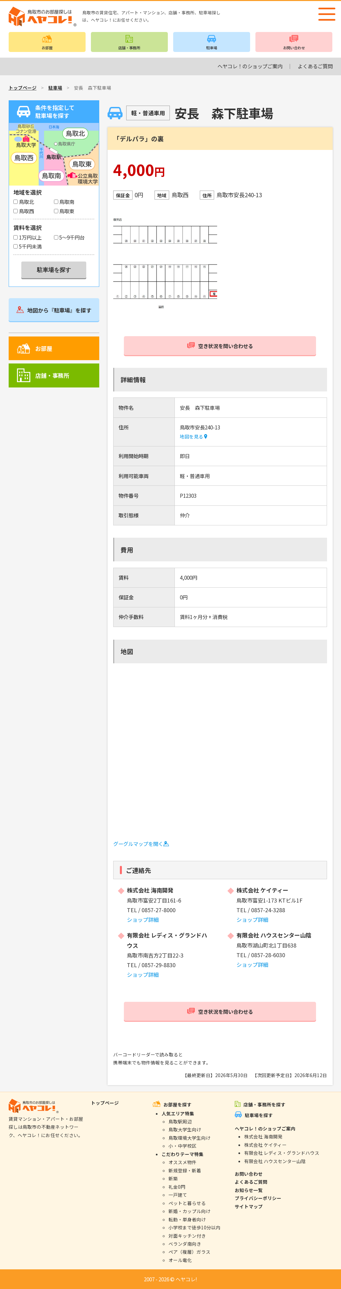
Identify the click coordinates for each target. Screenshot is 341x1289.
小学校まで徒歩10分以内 (194, 1227)
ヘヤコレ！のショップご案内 (249, 66)
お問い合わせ (294, 47)
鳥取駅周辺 (180, 1121)
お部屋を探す (177, 1104)
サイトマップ (249, 1206)
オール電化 (180, 1260)
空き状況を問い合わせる (225, 345)
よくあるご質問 (315, 66)
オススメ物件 (182, 1162)
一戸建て (178, 1194)
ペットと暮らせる (187, 1203)
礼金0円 (177, 1186)
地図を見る (193, 436)
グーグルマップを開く (141, 843)
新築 (173, 1178)
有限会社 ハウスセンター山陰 (275, 1161)
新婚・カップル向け (189, 1211)
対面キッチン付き (187, 1235)
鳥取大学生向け (185, 1129)
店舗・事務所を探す (264, 1104)
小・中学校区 (182, 1145)
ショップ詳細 (143, 920)
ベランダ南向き (185, 1243)
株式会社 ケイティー (265, 1144)
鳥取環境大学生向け (189, 1137)
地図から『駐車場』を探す (59, 310)
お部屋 (47, 47)
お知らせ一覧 (249, 1190)
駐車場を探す (259, 1115)
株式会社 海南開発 (263, 1136)
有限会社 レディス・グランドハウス (281, 1152)
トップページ (23, 87)
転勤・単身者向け (187, 1219)
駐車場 (211, 47)
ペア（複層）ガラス (189, 1251)
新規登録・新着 (185, 1170)
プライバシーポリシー (258, 1198)
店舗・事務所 (129, 47)
